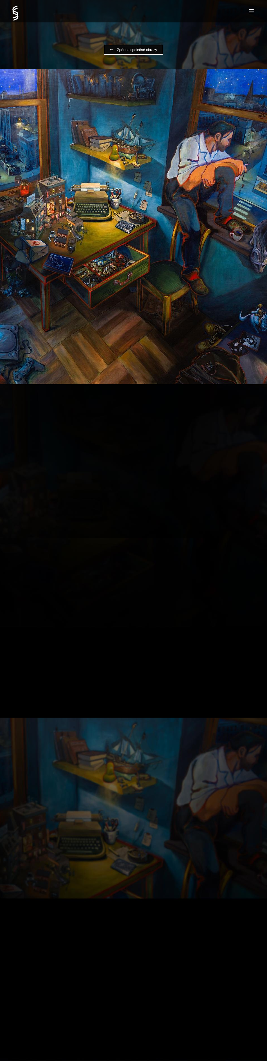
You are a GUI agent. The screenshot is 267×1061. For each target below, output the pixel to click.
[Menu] (251, 11)
